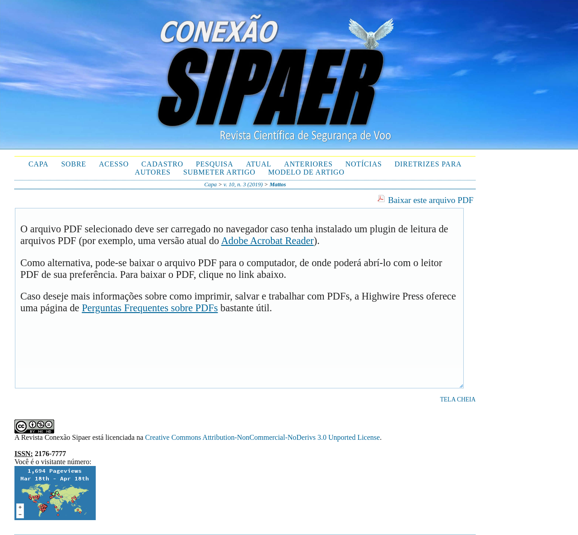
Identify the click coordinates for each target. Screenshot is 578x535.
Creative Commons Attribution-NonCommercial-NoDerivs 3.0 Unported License (262, 437)
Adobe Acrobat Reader (267, 240)
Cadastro (162, 164)
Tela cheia (458, 399)
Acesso (114, 164)
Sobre (73, 164)
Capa (38, 164)
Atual (258, 164)
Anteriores (308, 164)
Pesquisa (214, 164)
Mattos (278, 184)
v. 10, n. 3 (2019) (243, 184)
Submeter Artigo (219, 172)
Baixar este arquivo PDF (430, 200)
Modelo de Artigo (306, 172)
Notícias (363, 164)
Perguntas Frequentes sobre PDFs (150, 308)
